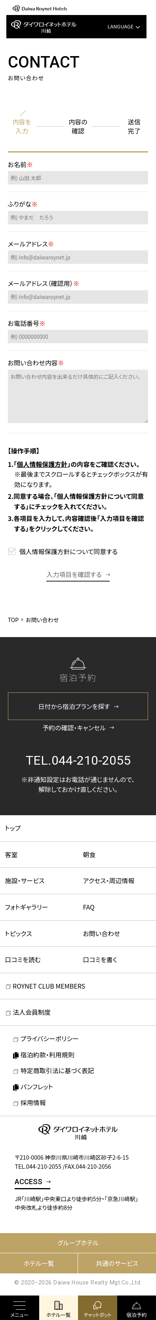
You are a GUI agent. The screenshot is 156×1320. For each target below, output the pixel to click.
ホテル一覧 (38, 1263)
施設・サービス (25, 880)
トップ (13, 828)
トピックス (18, 933)
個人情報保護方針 (42, 464)
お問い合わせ (101, 933)
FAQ (89, 907)
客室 (11, 854)
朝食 (89, 854)
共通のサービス (117, 1263)
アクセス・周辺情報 (109, 880)
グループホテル (78, 1242)
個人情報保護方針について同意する (68, 551)
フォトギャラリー (26, 907)
